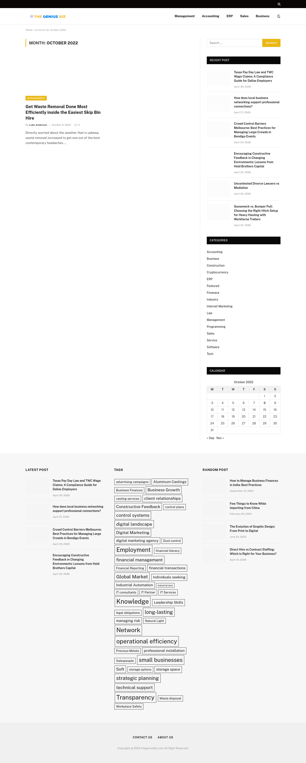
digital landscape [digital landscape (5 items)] (134, 524)
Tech (210, 354)
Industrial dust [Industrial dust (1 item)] (165, 585)
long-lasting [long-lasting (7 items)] (159, 612)
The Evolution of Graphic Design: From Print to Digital (252, 529)
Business (262, 16)
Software (213, 347)
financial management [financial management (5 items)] (139, 559)
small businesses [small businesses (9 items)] (161, 660)
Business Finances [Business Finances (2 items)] (129, 490)
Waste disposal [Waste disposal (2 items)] (170, 698)
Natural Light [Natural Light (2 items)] (154, 621)
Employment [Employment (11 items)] (133, 549)
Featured (213, 286)
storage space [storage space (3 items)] (168, 669)
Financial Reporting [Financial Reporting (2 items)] (130, 568)
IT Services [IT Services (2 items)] (168, 592)
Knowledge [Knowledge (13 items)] (132, 601)
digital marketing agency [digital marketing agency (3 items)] (137, 540)
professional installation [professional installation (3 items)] (164, 651)
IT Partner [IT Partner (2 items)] (148, 592)
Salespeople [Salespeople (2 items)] (125, 661)
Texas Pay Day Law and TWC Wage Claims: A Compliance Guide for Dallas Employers (253, 76)
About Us (165, 737)
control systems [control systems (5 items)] (132, 515)
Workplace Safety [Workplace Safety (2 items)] (129, 706)
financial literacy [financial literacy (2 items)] (168, 550)
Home (29, 29)
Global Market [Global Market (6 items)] (132, 576)
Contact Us (142, 737)
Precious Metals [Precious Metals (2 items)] (127, 651)
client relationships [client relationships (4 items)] (162, 498)
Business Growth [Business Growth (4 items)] (163, 489)
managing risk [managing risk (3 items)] (128, 621)
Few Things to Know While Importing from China (248, 506)
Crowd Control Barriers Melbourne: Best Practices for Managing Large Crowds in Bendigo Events (255, 130)
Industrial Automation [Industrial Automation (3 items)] (134, 585)
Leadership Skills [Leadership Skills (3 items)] (168, 602)
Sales (244, 16)
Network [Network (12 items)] (128, 629)
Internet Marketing (219, 306)
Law (209, 313)
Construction (216, 265)
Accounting (210, 16)
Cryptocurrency (217, 272)
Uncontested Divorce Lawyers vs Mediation (256, 185)
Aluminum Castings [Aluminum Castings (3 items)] (169, 482)
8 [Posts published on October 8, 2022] (265, 403)
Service (212, 340)
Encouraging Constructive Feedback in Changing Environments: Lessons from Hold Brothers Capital (253, 160)
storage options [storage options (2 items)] (140, 669)
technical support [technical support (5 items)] (134, 687)
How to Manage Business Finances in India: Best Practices (254, 483)
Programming (216, 326)
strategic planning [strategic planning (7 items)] (137, 678)
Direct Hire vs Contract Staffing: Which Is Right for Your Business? (253, 551)
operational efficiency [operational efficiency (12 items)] (146, 641)
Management (185, 16)
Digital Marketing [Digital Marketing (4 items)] (132, 532)
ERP (230, 16)
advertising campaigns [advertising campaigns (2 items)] (132, 482)
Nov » (220, 438)
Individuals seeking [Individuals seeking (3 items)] (169, 577)
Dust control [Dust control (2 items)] (172, 541)
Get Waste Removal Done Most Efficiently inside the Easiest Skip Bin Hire (63, 112)
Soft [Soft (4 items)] (120, 669)
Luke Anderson (38, 124)
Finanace (213, 292)
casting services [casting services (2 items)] (127, 498)
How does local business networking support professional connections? (256, 102)
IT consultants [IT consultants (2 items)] (126, 592)
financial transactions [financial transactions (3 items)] (167, 568)
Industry (212, 299)
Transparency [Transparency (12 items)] (135, 697)
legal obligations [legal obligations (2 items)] (128, 613)
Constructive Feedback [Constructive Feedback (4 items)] (138, 506)
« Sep (210, 438)
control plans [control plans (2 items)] (174, 507)
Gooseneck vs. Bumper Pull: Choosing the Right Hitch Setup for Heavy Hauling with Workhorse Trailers (256, 213)
